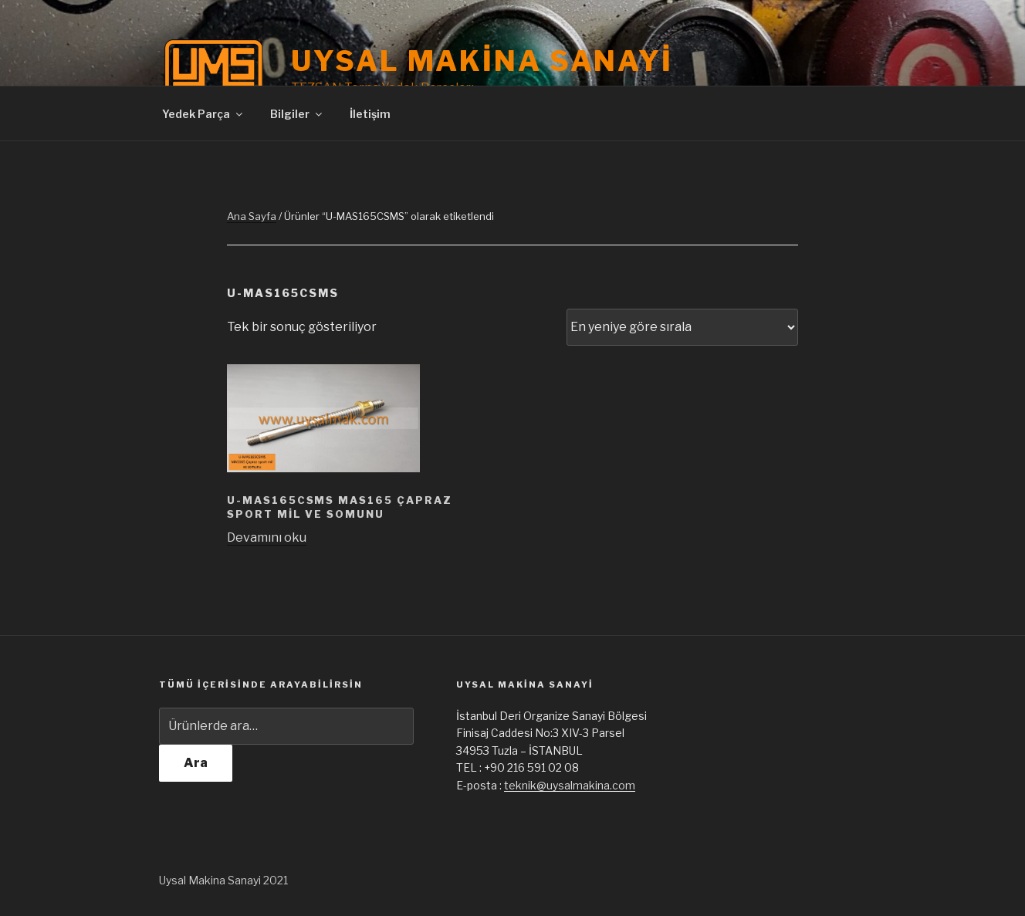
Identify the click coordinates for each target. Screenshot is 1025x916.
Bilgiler (297, 113)
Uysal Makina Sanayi (482, 61)
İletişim (370, 113)
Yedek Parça (203, 113)
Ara (196, 762)
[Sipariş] (682, 327)
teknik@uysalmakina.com (569, 785)
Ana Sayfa (251, 216)
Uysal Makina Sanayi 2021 (223, 880)
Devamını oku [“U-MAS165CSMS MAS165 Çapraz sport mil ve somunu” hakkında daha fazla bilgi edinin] (266, 537)
